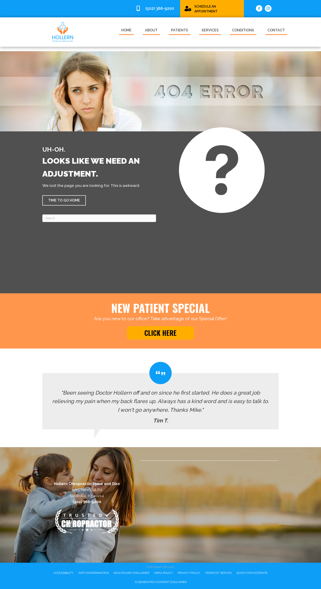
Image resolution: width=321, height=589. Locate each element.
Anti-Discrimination (93, 573)
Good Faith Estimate (252, 573)
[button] (64, 200)
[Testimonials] (160, 396)
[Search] (99, 218)
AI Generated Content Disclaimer (161, 582)
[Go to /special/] (212, 8)
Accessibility (64, 573)
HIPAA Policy (163, 573)
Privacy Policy (189, 573)
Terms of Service (218, 573)
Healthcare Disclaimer (131, 573)
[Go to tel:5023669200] (156, 8)
